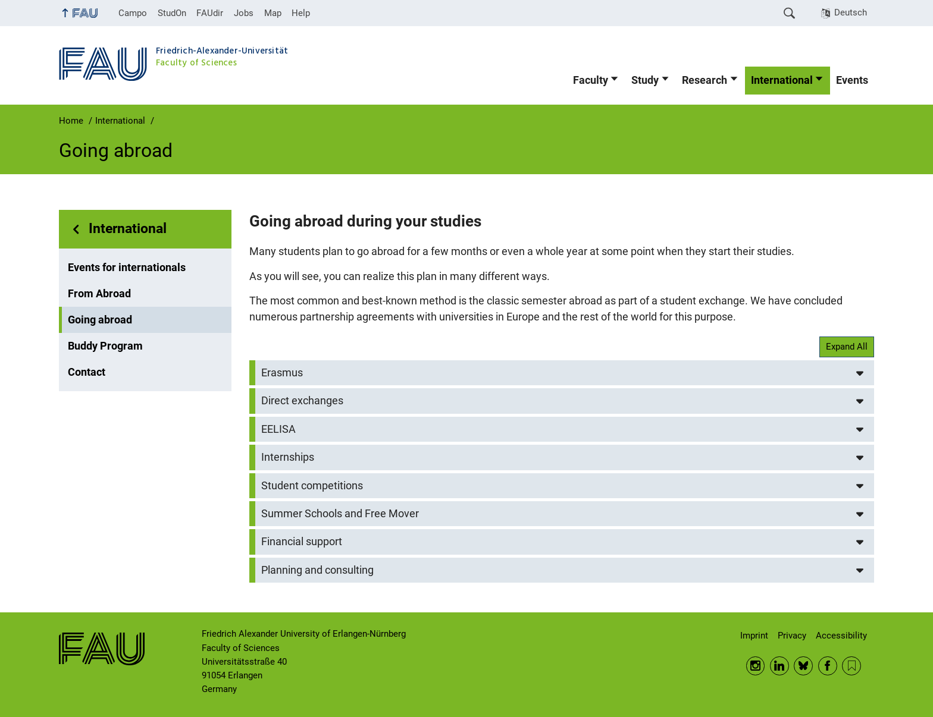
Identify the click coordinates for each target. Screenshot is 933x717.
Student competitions (312, 486)
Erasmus (282, 373)
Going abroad (100, 320)
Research (704, 80)
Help (301, 13)
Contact (86, 372)
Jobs (243, 13)
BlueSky (803, 665)
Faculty (590, 80)
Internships (287, 457)
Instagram (755, 665)
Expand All (847, 346)
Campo (132, 13)
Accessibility (841, 635)
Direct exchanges (302, 401)
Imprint (754, 635)
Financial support (301, 542)
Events (852, 80)
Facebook (827, 665)
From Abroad (99, 294)
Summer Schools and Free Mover (340, 514)
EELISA (278, 429)
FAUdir (209, 13)
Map (272, 13)
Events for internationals (127, 267)
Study (645, 80)
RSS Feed (851, 665)
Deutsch (850, 12)
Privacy (792, 635)
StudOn (172, 13)
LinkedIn (779, 665)
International (782, 80)
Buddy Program (105, 346)
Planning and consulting (317, 570)
